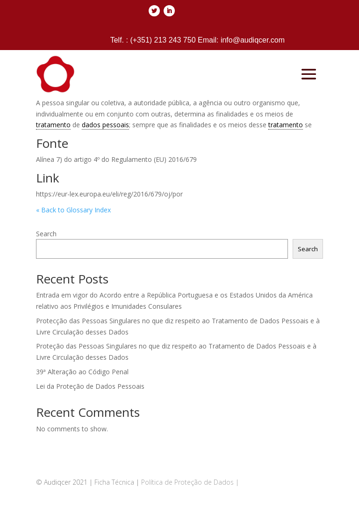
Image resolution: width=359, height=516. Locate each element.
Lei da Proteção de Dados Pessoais (90, 386)
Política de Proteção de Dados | (190, 482)
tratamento (53, 124)
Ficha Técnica (114, 482)
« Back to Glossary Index (73, 209)
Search (46, 233)
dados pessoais (105, 124)
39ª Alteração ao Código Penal (82, 371)
